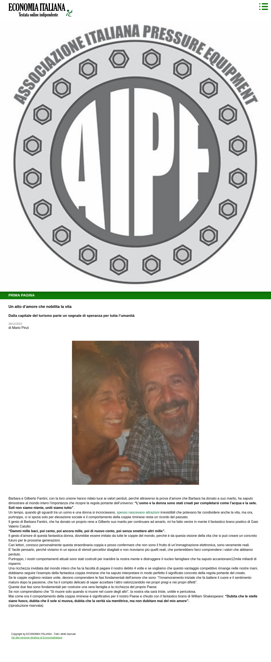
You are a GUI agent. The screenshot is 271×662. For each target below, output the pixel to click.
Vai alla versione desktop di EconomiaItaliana (36, 637)
